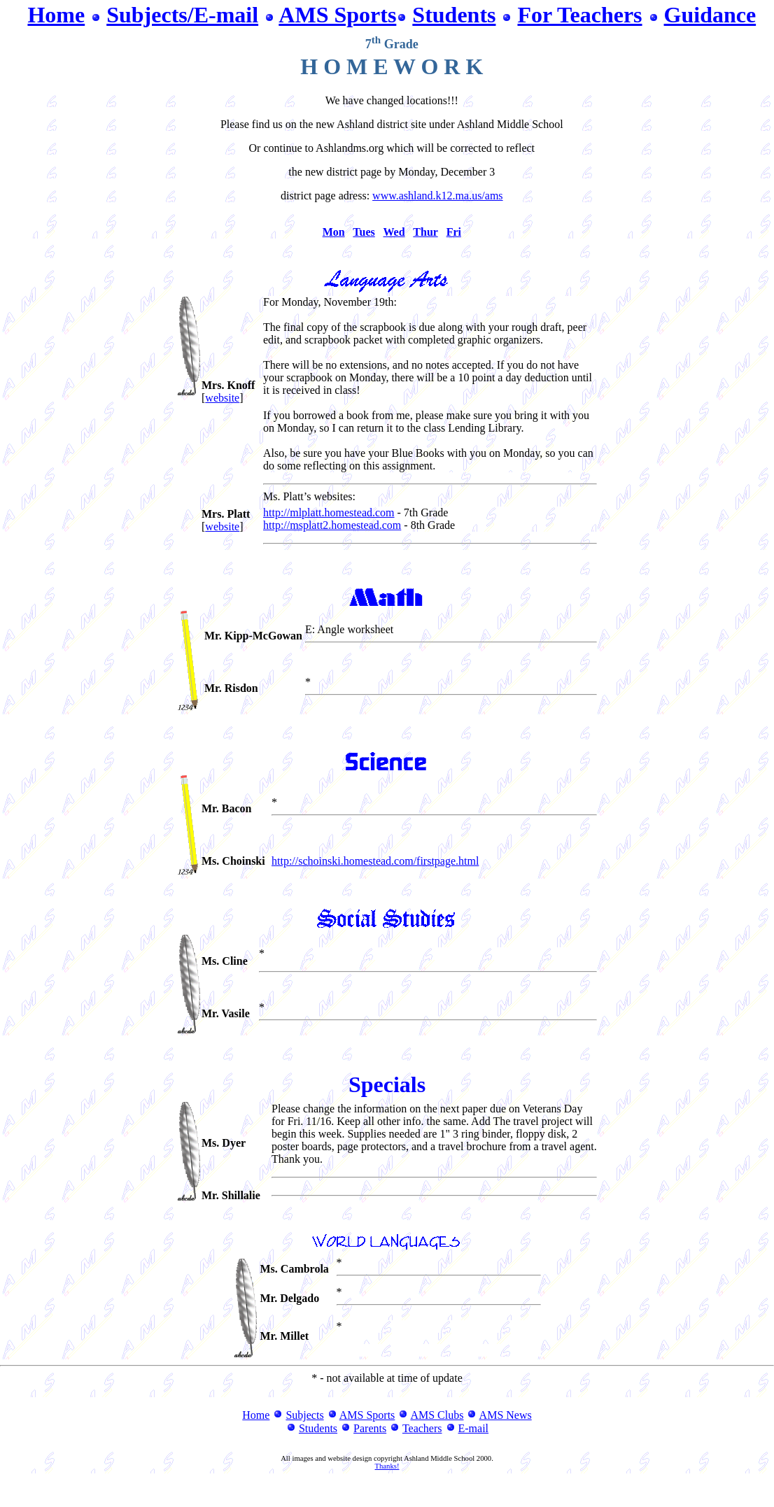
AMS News (505, 1415)
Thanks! (387, 1466)
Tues (363, 232)
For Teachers (579, 14)
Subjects (304, 1415)
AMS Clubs (436, 1415)
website (222, 398)
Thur (425, 232)
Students (453, 14)
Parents (369, 1428)
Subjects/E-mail (182, 14)
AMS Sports (337, 14)
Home (56, 14)
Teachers (422, 1428)
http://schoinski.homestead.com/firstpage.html (375, 861)
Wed (394, 232)
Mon (334, 232)
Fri (453, 232)
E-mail (473, 1428)
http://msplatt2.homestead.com (332, 525)
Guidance (710, 14)
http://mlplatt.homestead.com (329, 512)
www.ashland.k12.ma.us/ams (437, 195)
